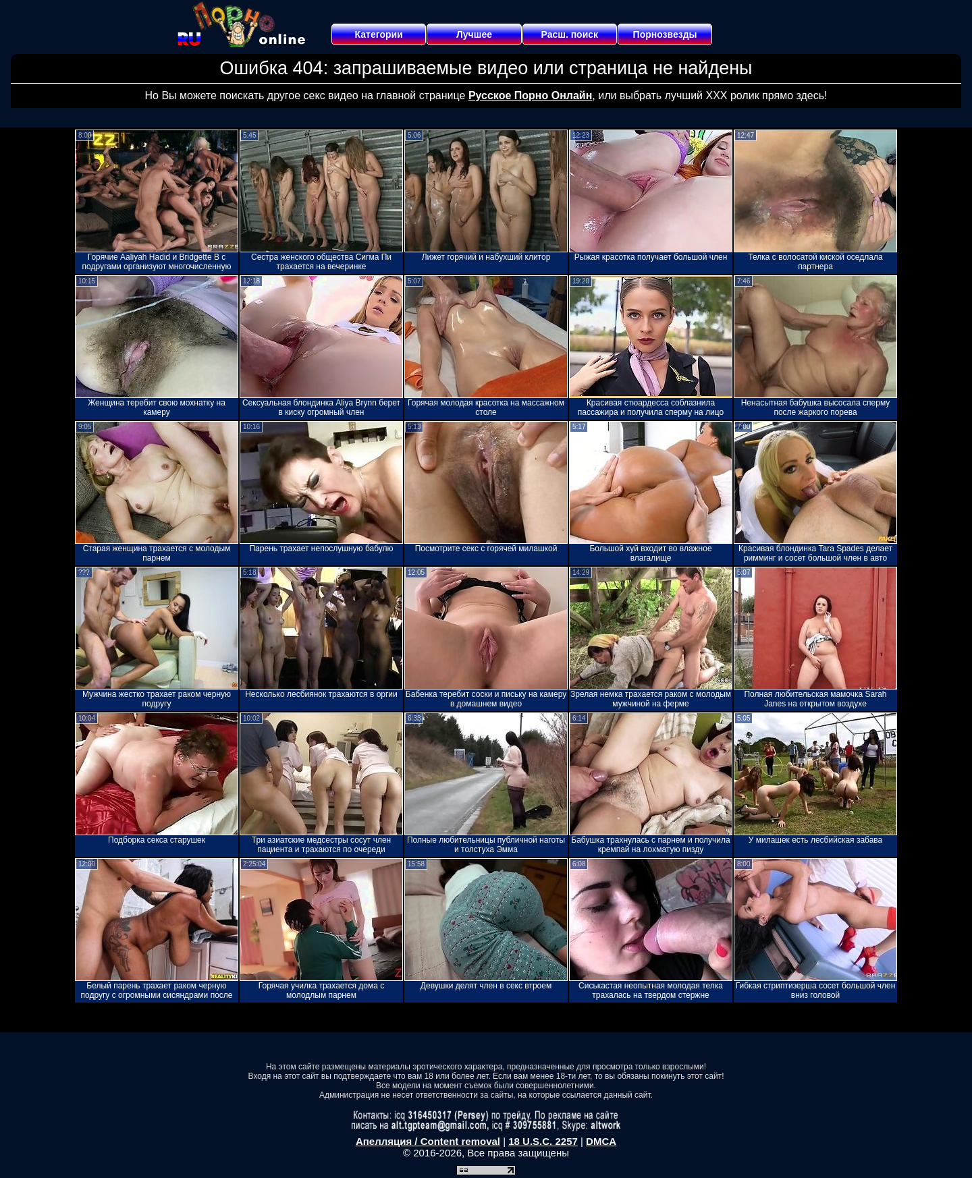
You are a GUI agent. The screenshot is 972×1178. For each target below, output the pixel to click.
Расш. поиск (569, 34)
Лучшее (474, 34)
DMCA (601, 1141)
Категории (379, 34)
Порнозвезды (665, 34)
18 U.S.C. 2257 (543, 1141)
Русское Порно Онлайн (530, 95)
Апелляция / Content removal (428, 1141)
